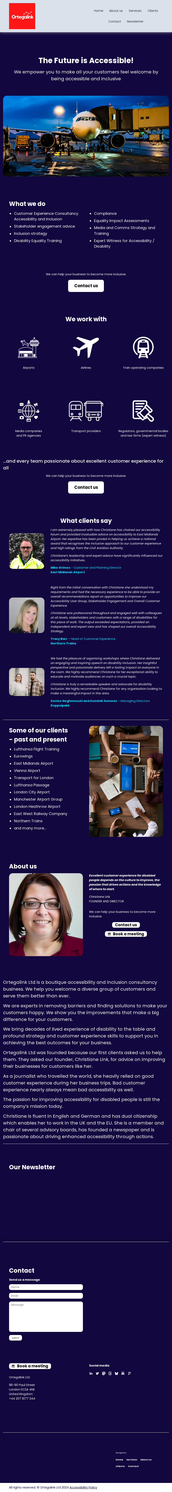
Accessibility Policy (83, 1487)
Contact (114, 21)
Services (135, 11)
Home (98, 11)
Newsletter (135, 21)
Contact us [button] (86, 286)
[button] (126, 934)
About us (116, 11)
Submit (15, 1337)
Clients (153, 11)
